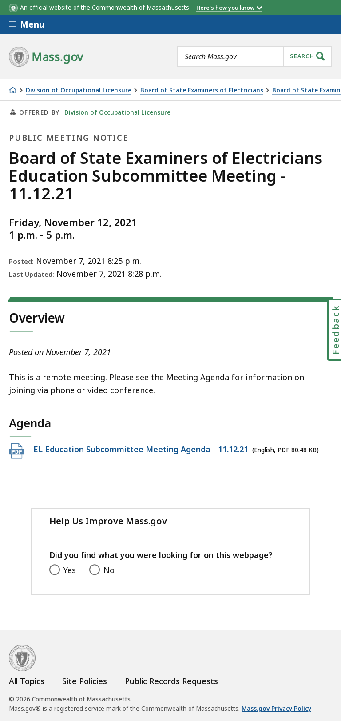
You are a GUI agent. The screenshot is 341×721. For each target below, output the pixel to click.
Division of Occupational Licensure (78, 90)
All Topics (26, 681)
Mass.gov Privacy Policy (276, 709)
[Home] (13, 90)
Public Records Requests (171, 681)
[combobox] (254, 56)
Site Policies (84, 681)
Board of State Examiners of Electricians (201, 90)
